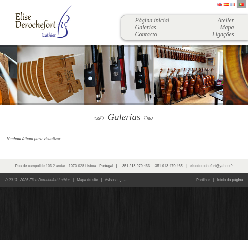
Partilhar (203, 180)
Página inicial (152, 20)
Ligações (223, 34)
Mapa (227, 27)
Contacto (146, 34)
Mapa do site (87, 180)
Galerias (145, 27)
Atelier (226, 20)
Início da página (230, 180)
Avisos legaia (116, 180)
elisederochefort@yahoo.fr (211, 166)
